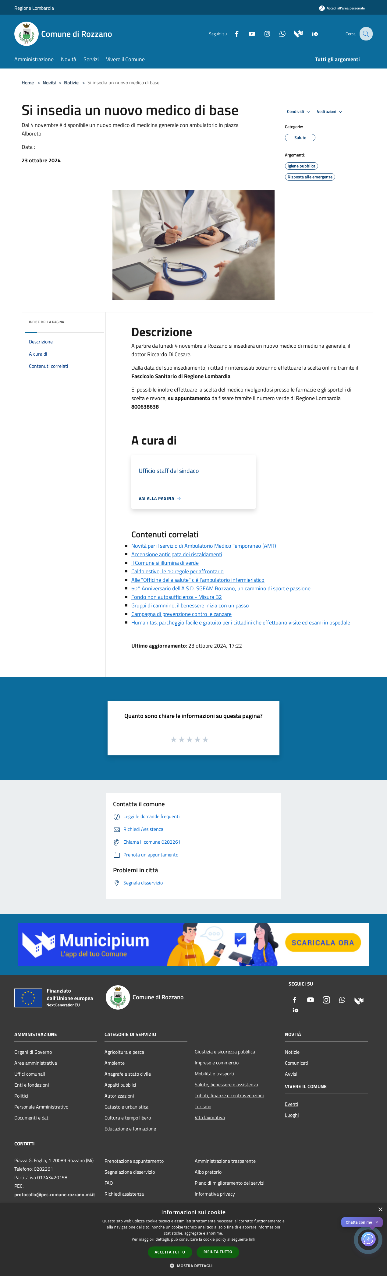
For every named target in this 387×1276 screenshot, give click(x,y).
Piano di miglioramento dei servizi (230, 1182)
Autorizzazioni (119, 1095)
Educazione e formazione (130, 1128)
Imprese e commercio (217, 1062)
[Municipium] (293, 33)
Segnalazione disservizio (130, 1172)
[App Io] (310, 33)
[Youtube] (247, 33)
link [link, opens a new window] (252, 1239)
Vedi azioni (330, 111)
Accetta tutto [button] (170, 1252)
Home (28, 82)
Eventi (291, 1104)
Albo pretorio (208, 1172)
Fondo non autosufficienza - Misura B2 (176, 597)
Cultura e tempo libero (128, 1117)
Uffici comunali (29, 1073)
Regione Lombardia (34, 8)
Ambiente (115, 1063)
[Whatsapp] (278, 33)
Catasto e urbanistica (126, 1106)
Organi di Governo (33, 1052)
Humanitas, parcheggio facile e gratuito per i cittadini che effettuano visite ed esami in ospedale (240, 622)
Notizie (71, 82)
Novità (49, 82)
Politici (21, 1095)
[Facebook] (232, 33)
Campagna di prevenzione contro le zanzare (181, 614)
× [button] (380, 1209)
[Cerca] (365, 33)
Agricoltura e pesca (124, 1052)
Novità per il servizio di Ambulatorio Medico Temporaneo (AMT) (203, 546)
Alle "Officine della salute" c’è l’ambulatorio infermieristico (198, 580)
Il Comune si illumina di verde (165, 563)
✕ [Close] (376, 1222)
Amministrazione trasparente (225, 1161)
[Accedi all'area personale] (342, 8)
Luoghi (292, 1115)
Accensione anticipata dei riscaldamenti (176, 554)
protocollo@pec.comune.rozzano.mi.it (54, 1194)
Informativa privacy (215, 1193)
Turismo (203, 1106)
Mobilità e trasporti (214, 1073)
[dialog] (193, 1239)
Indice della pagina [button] (46, 322)
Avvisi (291, 1073)
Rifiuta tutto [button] (218, 1251)
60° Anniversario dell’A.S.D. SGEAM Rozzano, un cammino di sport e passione (221, 588)
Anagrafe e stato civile (128, 1073)
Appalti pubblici (120, 1084)
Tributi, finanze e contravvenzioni (229, 1095)
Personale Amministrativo (41, 1106)
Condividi (299, 111)
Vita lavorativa (210, 1117)
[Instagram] (262, 33)
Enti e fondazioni (31, 1084)
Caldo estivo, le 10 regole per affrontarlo (177, 571)
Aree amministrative (35, 1063)
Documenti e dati (32, 1117)
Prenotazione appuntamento (134, 1161)
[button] (193, 1266)
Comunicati (296, 1063)
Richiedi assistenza (124, 1193)
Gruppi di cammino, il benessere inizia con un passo (190, 605)
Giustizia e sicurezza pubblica (225, 1051)
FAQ (109, 1182)
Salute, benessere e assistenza (226, 1084)
